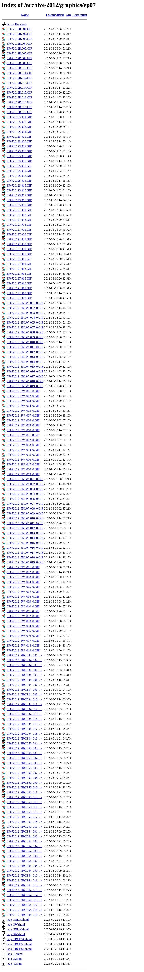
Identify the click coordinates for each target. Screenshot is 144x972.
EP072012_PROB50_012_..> (24, 797)
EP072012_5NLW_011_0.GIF (25, 523)
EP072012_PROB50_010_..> (24, 787)
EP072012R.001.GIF (19, 28)
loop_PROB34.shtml (19, 939)
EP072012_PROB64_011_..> (24, 880)
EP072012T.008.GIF (19, 244)
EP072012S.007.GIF (19, 146)
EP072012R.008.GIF (19, 58)
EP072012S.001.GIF (19, 117)
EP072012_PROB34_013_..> (24, 714)
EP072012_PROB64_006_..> (24, 856)
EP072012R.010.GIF (19, 68)
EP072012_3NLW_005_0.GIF (25, 322)
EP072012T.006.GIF (19, 234)
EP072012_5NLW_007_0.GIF (25, 503)
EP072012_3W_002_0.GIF (23, 396)
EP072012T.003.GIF (19, 219)
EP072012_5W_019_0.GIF (23, 650)
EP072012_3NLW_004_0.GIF (25, 317)
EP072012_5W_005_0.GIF (23, 586)
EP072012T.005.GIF (19, 229)
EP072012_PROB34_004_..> (24, 670)
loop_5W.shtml (16, 934)
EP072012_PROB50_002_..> (24, 748)
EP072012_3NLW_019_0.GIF (25, 386)
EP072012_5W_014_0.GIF (23, 626)
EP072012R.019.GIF (19, 112)
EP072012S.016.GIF (19, 190)
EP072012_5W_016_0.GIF (23, 635)
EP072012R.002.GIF (19, 33)
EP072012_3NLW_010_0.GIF (25, 342)
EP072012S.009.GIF (19, 156)
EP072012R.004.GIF (19, 43)
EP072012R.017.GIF (19, 102)
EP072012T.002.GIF (19, 214)
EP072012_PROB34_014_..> (24, 719)
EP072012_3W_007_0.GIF (23, 415)
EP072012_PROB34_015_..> (24, 723)
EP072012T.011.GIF (19, 259)
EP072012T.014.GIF (19, 273)
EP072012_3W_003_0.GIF (23, 400)
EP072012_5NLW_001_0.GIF (25, 479)
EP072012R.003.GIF (19, 38)
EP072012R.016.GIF (19, 97)
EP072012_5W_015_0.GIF (23, 630)
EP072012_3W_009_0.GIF (23, 425)
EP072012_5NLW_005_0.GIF (25, 498)
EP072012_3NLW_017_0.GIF (25, 376)
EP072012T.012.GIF (19, 263)
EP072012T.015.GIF (19, 278)
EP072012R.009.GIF (19, 63)
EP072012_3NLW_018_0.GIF (25, 381)
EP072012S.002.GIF (19, 121)
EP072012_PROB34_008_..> (24, 689)
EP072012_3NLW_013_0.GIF (25, 356)
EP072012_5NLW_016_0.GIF (25, 547)
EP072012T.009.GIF (19, 249)
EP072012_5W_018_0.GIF (23, 645)
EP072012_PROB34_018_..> (24, 733)
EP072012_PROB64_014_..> (24, 895)
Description (79, 15)
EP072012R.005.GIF (19, 48)
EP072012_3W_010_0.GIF (23, 430)
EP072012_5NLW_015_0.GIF (25, 542)
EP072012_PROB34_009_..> (24, 694)
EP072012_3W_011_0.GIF (23, 435)
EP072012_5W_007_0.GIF (23, 591)
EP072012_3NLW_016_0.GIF (25, 371)
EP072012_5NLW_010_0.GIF (25, 518)
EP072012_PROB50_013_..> (24, 802)
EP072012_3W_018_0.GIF (23, 469)
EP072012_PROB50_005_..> (24, 763)
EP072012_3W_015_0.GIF (23, 454)
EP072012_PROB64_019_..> (24, 914)
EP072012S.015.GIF (19, 185)
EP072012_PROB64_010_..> (24, 875)
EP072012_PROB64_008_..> (24, 865)
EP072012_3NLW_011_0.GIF (25, 347)
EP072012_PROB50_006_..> (24, 767)
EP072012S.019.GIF (19, 205)
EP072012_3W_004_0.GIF (23, 405)
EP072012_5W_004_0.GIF (23, 582)
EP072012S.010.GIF (19, 161)
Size (69, 15)
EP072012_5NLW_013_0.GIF (25, 533)
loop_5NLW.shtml (18, 929)
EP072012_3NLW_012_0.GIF (25, 351)
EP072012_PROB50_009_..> (24, 782)
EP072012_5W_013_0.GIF (23, 621)
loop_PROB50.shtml (19, 944)
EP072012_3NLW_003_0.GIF (25, 312)
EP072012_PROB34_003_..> (24, 665)
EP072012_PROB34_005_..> (24, 674)
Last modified (55, 15)
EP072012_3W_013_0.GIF (23, 444)
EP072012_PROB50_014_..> (24, 807)
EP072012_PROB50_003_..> (24, 753)
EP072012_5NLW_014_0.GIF (25, 537)
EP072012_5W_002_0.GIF (23, 572)
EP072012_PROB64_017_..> (24, 904)
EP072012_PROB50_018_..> (24, 821)
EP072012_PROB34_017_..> (24, 728)
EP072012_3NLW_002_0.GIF (25, 307)
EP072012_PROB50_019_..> (24, 826)
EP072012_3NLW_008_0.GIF (25, 332)
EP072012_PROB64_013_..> (24, 890)
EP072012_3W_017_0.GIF (23, 464)
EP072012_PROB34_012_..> (24, 709)
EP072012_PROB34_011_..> (24, 704)
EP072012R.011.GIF (19, 73)
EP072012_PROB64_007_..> (24, 860)
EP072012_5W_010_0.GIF (23, 606)
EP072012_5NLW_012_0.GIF (25, 528)
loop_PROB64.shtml (19, 949)
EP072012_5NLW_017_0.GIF (25, 552)
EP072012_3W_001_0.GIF (23, 391)
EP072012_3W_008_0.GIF (23, 420)
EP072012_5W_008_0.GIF (23, 596)
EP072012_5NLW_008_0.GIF (25, 508)
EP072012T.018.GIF (19, 293)
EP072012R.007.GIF (19, 53)
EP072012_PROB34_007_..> (24, 684)
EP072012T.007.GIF (19, 239)
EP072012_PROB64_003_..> (24, 841)
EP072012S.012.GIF (19, 170)
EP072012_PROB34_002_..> (24, 660)
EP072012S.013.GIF (19, 175)
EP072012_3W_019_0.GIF (23, 474)
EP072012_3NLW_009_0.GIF (25, 337)
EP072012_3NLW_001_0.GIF (25, 303)
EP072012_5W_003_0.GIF (23, 577)
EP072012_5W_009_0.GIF (23, 601)
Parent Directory (16, 24)
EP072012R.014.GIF (19, 87)
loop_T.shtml (14, 963)
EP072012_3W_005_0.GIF (23, 410)
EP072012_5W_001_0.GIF (23, 567)
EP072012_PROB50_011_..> (24, 792)
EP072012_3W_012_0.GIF (23, 440)
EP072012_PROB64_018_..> (24, 909)
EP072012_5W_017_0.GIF (23, 640)
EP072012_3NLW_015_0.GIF (25, 366)
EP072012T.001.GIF (19, 210)
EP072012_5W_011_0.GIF (23, 611)
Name (25, 15)
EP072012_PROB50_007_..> (24, 772)
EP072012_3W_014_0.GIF (23, 449)
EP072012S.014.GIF (19, 180)
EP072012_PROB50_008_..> (24, 777)
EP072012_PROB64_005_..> (24, 851)
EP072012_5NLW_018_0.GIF (25, 557)
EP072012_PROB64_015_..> (24, 900)
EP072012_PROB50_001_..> (24, 743)
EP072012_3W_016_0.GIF (23, 459)
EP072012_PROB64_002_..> (24, 836)
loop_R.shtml (15, 953)
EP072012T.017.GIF (19, 288)
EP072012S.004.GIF (19, 131)
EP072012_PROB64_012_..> (24, 885)
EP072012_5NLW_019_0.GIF (25, 562)
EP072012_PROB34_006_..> (24, 679)
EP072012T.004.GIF (19, 224)
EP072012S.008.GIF (19, 151)
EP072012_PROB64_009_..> (24, 870)
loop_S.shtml (14, 958)
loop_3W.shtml (16, 924)
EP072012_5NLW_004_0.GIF (25, 493)
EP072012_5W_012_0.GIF (23, 616)
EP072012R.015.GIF (19, 92)
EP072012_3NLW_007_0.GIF (25, 327)
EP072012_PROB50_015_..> (24, 812)
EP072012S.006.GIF (19, 141)
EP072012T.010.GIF (19, 254)
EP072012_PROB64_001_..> (24, 831)
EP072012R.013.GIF (19, 82)
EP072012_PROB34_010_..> (24, 699)
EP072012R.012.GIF (19, 77)
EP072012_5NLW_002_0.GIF (25, 484)
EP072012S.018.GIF (19, 200)
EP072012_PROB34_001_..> (24, 655)
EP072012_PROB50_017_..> (24, 816)
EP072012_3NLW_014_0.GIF (25, 361)
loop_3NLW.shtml (18, 919)
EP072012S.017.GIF (19, 195)
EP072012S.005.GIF (19, 136)
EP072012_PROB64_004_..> (24, 846)
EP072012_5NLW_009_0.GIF (25, 513)
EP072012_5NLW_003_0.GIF (25, 489)
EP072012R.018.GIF (19, 107)
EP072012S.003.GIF (19, 126)
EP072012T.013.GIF (19, 268)
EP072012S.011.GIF (19, 166)
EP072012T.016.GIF (19, 283)
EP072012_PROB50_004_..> (24, 758)
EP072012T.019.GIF (19, 298)
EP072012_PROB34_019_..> (24, 738)
